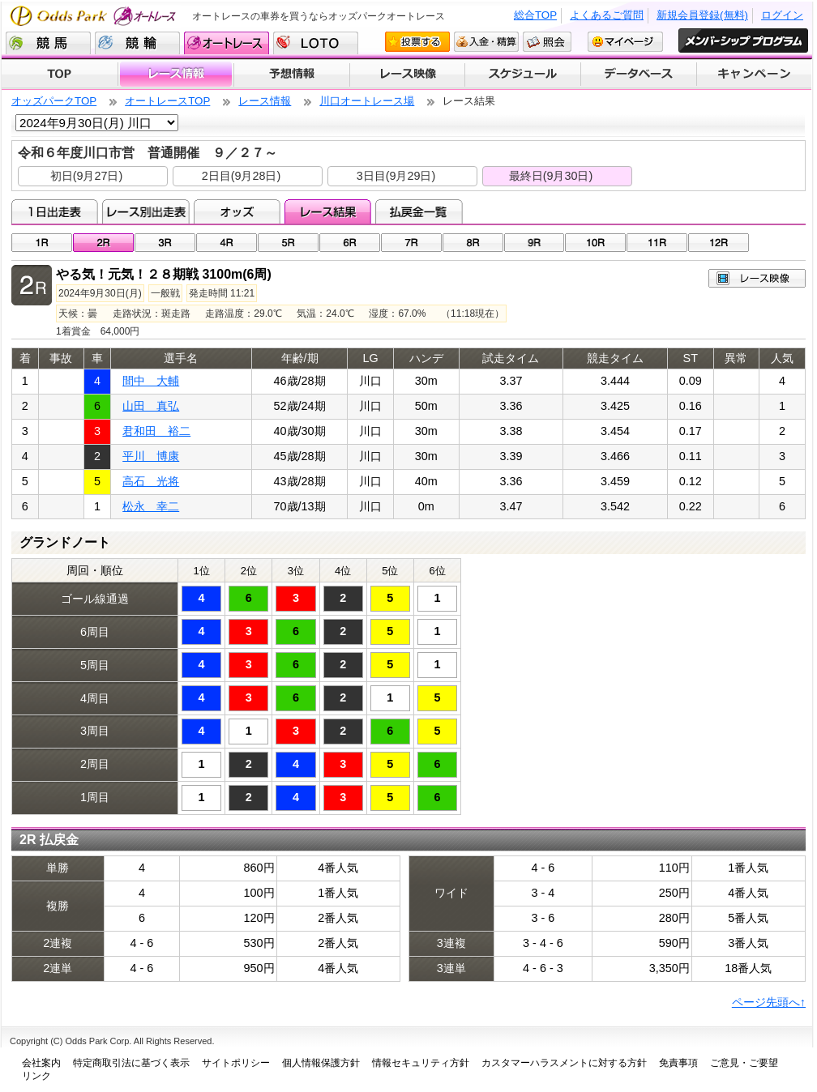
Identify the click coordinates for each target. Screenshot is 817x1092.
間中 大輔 (150, 380)
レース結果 (327, 211)
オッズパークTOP (53, 101)
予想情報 (291, 74)
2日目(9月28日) (241, 175)
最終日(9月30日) (551, 175)
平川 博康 (150, 456)
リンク (36, 1076)
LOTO (315, 43)
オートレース (226, 43)
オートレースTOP (167, 101)
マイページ (625, 42)
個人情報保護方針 (321, 1063)
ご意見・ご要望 (744, 1063)
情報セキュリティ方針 (420, 1063)
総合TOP (535, 15)
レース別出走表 (145, 211)
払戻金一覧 (418, 211)
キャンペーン (754, 74)
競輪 (137, 43)
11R (657, 242)
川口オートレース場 (366, 101)
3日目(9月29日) (396, 175)
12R (718, 242)
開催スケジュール (522, 74)
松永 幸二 (150, 506)
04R (226, 242)
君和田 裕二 (156, 430)
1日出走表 (54, 211)
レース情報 (175, 74)
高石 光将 (150, 481)
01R (41, 242)
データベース (639, 74)
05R (288, 242)
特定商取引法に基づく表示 (131, 1063)
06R (349, 242)
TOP (60, 74)
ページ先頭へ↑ (769, 1002)
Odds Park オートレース (95, 16)
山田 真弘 (150, 405)
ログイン (782, 15)
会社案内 (41, 1063)
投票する (417, 42)
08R (473, 242)
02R (103, 242)
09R (534, 242)
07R (411, 242)
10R (595, 242)
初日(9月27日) (86, 175)
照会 (547, 42)
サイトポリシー (236, 1063)
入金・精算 (486, 42)
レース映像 (406, 74)
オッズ (237, 211)
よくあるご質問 (607, 15)
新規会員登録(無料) (702, 15)
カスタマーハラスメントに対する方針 (564, 1063)
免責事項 (678, 1063)
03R (165, 242)
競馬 (48, 43)
